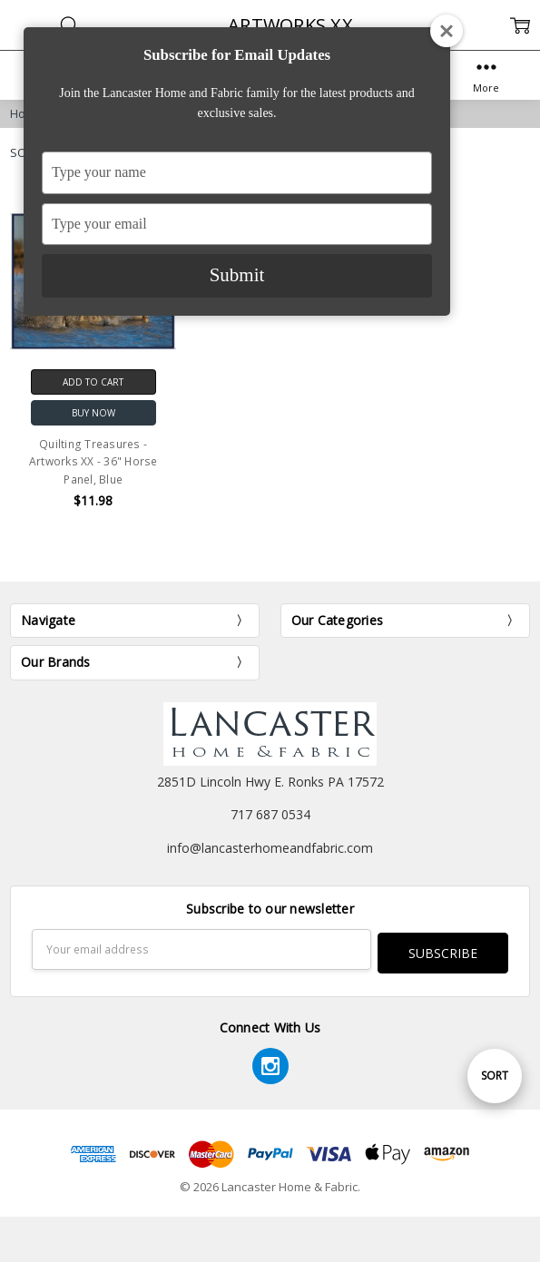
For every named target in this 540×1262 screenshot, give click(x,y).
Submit (237, 275)
